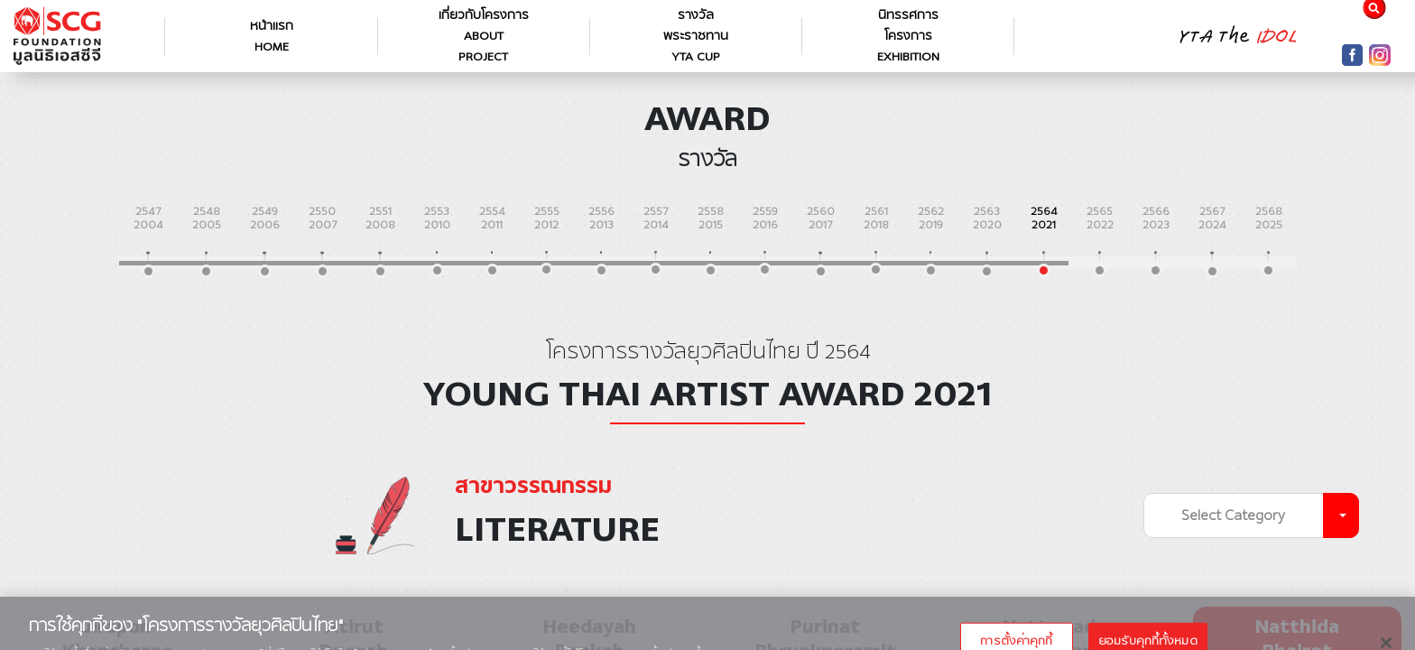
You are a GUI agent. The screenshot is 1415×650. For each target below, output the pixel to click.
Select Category (1233, 515)
